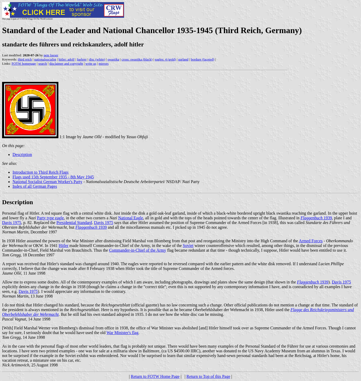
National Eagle (130, 218)
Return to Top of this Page (208, 376)
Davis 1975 (11, 222)
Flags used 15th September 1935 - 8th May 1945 (53, 177)
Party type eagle (50, 218)
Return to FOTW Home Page (155, 376)
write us (90, 63)
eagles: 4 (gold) (165, 59)
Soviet (188, 245)
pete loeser (51, 55)
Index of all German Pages (35, 186)
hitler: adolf (67, 59)
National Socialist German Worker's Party (47, 181)
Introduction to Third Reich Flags (41, 172)
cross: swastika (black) (136, 59)
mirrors (103, 63)
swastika (113, 59)
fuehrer (82, 59)
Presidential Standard (74, 222)
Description (22, 154)
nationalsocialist (45, 59)
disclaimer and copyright (66, 63)
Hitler (63, 245)
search (42, 63)
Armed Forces (311, 241)
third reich (25, 59)
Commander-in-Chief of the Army (137, 250)
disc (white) (97, 59)
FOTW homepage (23, 63)
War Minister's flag (122, 332)
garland (183, 59)
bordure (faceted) (202, 59)
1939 (316, 218)
